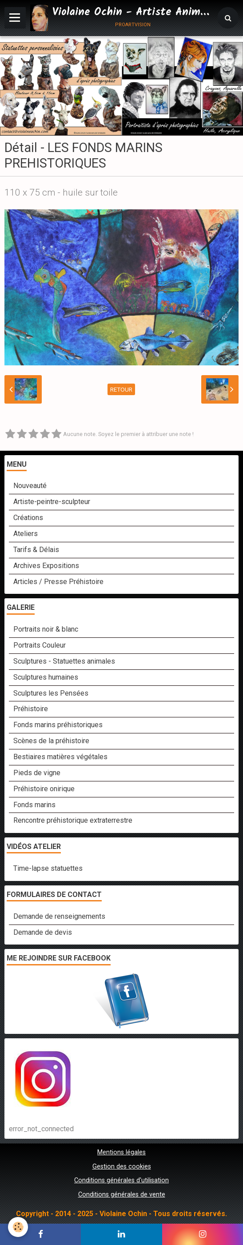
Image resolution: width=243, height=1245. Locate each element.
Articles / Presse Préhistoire (58, 581)
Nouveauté (30, 485)
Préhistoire (30, 709)
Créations (28, 517)
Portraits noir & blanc (45, 629)
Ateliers (25, 533)
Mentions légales (121, 1152)
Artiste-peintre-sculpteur (51, 501)
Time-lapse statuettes (48, 868)
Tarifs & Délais (36, 549)
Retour (121, 389)
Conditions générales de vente (121, 1194)
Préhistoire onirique (44, 789)
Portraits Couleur (39, 645)
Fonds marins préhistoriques (58, 725)
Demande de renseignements (59, 916)
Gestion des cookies (121, 1166)
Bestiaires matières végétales (60, 757)
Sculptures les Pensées (50, 693)
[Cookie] (18, 1227)
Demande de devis (42, 932)
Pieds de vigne (36, 773)
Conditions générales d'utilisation (121, 1180)
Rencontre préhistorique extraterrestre (72, 820)
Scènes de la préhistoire (51, 741)
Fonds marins (34, 805)
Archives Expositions (46, 565)
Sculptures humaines (45, 677)
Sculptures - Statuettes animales (64, 661)
